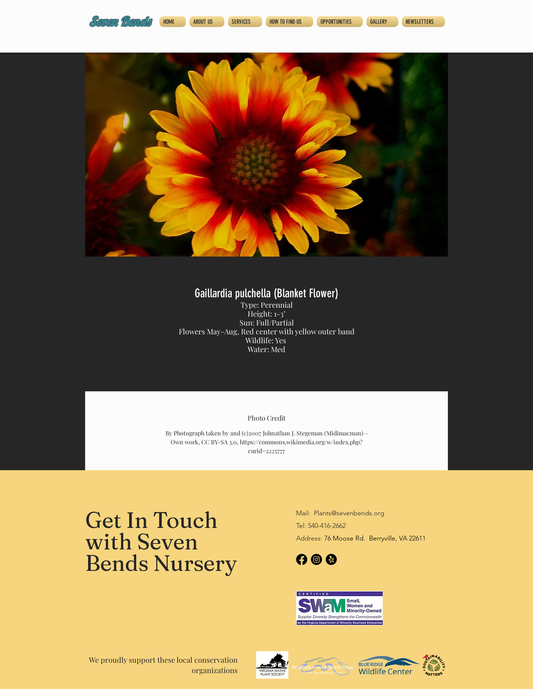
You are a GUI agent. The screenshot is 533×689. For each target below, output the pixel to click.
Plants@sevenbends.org (349, 513)
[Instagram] (316, 559)
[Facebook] (301, 559)
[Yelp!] (331, 559)
